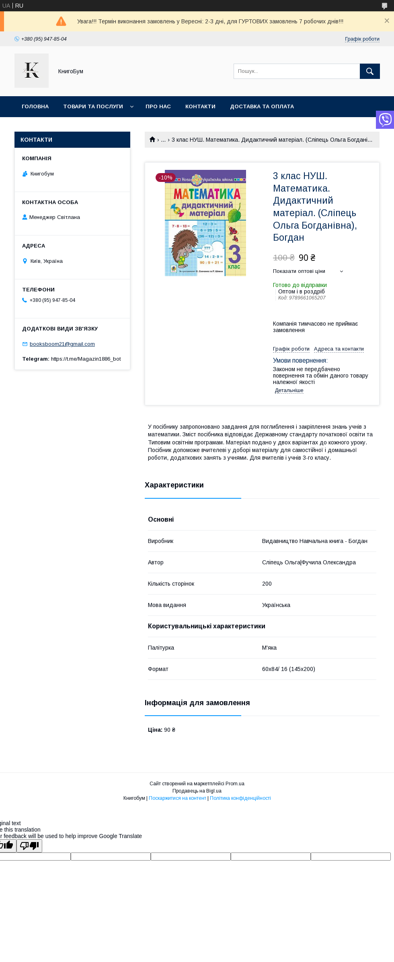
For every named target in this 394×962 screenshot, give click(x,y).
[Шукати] (370, 71)
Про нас (158, 106)
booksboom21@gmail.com (62, 344)
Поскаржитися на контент (177, 798)
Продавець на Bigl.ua (197, 791)
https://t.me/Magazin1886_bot (86, 359)
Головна (35, 106)
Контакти (200, 106)
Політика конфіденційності (240, 798)
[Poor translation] (29, 846)
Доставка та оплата (262, 106)
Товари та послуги (93, 106)
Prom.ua (235, 784)
